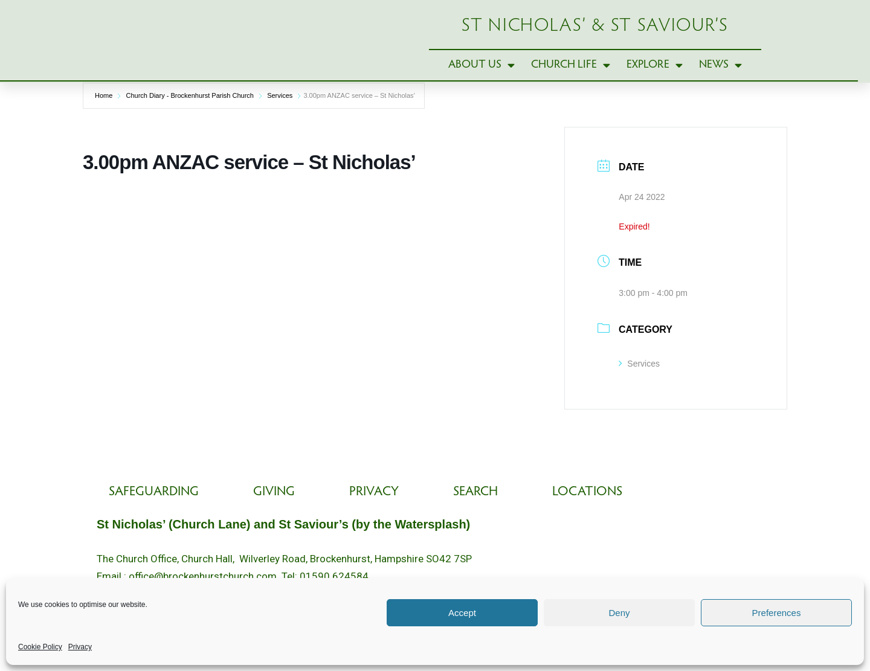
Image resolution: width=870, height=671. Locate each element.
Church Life (570, 75)
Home (103, 115)
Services (279, 115)
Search (475, 494)
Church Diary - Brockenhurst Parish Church (190, 115)
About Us (481, 75)
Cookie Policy (40, 647)
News (720, 75)
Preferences (776, 613)
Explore (655, 75)
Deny (619, 613)
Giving (274, 494)
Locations (587, 494)
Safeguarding (154, 494)
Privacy (80, 647)
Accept (462, 613)
